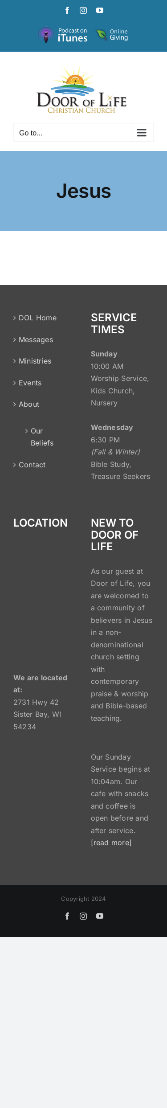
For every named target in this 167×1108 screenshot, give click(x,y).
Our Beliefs (42, 437)
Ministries (35, 360)
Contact (32, 464)
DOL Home (38, 317)
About (29, 404)
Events (30, 382)
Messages (36, 339)
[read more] (111, 842)
